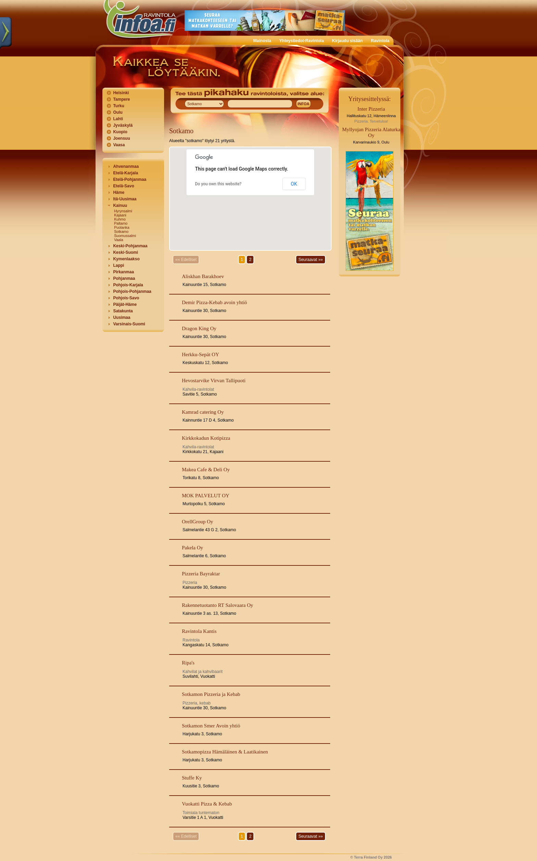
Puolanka (121, 227)
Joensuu (121, 138)
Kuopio (120, 131)
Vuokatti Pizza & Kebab (207, 804)
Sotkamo (121, 231)
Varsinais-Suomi (129, 324)
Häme (118, 192)
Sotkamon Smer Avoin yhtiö (211, 725)
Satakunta (123, 311)
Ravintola (380, 40)
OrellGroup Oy (197, 521)
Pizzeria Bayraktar (201, 573)
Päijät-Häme (125, 304)
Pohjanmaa (124, 278)
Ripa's (188, 662)
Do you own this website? (218, 184)
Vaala (118, 240)
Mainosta (262, 40)
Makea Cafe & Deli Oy (206, 469)
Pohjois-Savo (126, 298)
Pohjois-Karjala (128, 285)
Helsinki (121, 92)
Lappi (118, 265)
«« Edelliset (186, 259)
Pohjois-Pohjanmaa (132, 291)
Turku (118, 105)
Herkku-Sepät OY (200, 354)
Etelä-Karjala (125, 173)
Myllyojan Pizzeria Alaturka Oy (371, 132)
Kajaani (120, 215)
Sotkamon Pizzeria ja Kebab (211, 694)
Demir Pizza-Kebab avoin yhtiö (214, 302)
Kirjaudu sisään (347, 40)
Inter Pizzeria (371, 109)
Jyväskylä (123, 125)
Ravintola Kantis (199, 631)
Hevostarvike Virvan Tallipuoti (214, 380)
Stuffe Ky (192, 778)
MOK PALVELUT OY (205, 495)
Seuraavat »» (310, 259)
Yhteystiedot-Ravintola (301, 40)
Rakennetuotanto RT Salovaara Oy (217, 605)
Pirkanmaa (123, 272)
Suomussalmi (125, 236)
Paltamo (120, 223)
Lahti (118, 118)
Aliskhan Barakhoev (203, 276)
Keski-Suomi (125, 252)
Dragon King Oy (199, 328)
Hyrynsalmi (123, 211)
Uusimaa (121, 317)
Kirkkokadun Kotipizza (206, 438)
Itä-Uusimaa (124, 199)
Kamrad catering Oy (203, 412)
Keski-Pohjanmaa (130, 246)
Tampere (121, 99)
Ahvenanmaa (126, 166)
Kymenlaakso (126, 259)
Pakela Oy (192, 547)
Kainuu (120, 205)
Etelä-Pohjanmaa (129, 179)
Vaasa (119, 144)
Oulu (117, 112)
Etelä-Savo (123, 186)
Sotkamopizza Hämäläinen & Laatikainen (225, 751)
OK (294, 184)
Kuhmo (120, 219)
